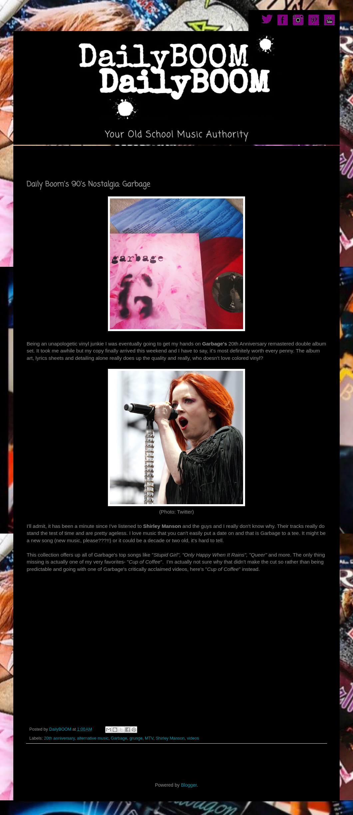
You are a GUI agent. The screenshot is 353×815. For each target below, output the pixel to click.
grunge (136, 738)
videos (193, 738)
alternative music (93, 738)
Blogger (188, 785)
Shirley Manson (170, 738)
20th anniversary (59, 738)
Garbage (119, 738)
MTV (149, 738)
